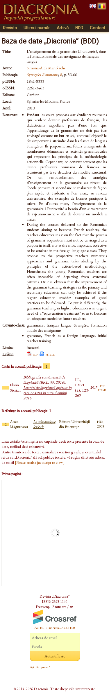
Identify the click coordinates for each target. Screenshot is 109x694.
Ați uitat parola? (40, 667)
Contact (97, 27)
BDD (79, 27)
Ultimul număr (37, 27)
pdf (35, 354)
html (50, 354)
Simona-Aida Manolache (46, 68)
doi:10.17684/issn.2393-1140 (55, 628)
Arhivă (63, 27)
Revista (10, 27)
